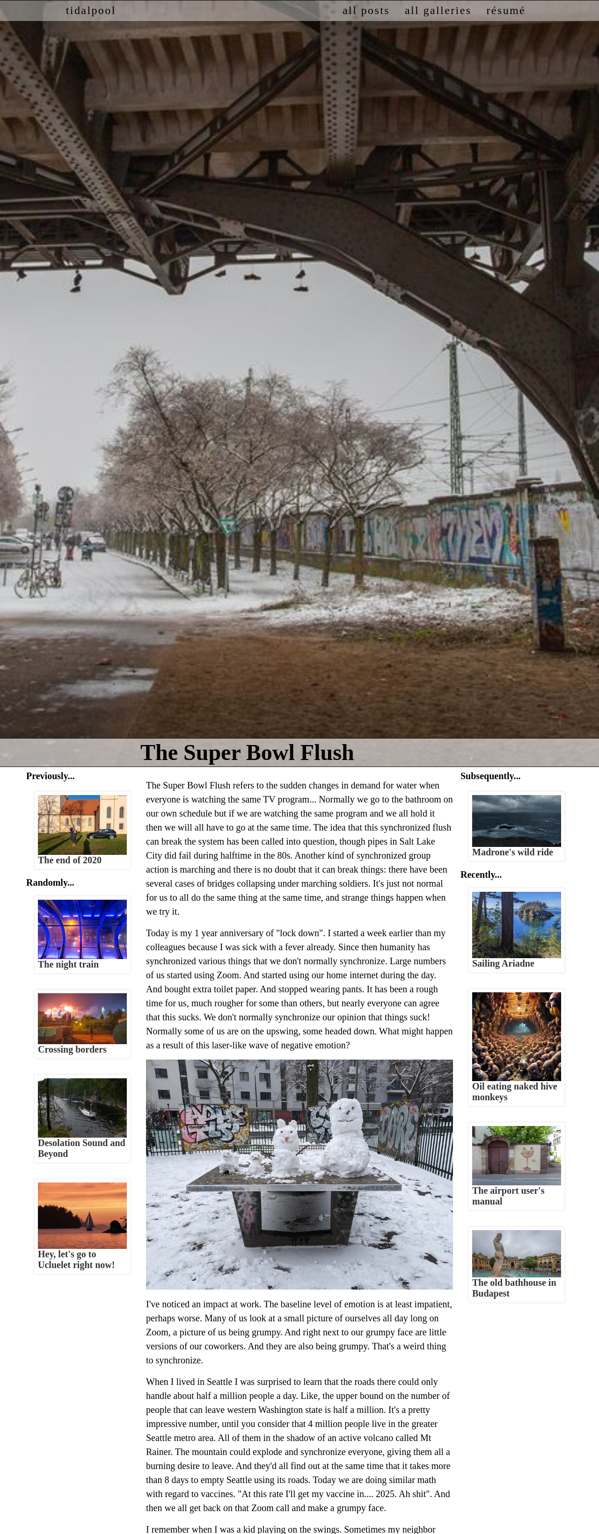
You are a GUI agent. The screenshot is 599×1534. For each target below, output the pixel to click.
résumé (506, 10)
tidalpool (91, 10)
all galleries (438, 10)
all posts (366, 10)
